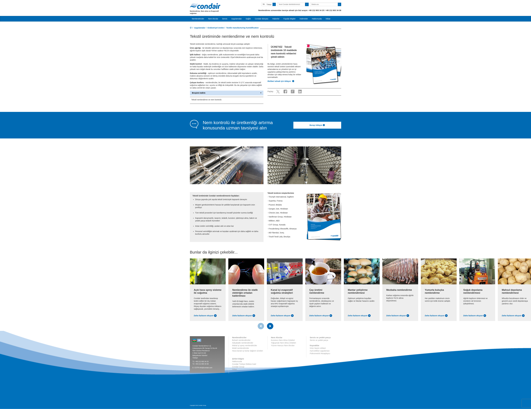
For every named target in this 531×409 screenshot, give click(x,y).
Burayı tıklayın (317, 125)
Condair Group (238, 367)
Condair (205, 6)
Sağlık (248, 19)
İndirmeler (304, 19)
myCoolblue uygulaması (319, 351)
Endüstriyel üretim (216, 28)
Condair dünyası (261, 19)
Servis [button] (224, 19)
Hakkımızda (317, 19)
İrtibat (328, 19)
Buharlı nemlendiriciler (241, 340)
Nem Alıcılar (213, 19)
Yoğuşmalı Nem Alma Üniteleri (283, 343)
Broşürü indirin (226, 93)
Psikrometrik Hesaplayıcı (320, 353)
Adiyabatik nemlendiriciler (242, 343)
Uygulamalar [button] (236, 19)
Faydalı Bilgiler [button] (289, 19)
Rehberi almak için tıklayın (280, 81)
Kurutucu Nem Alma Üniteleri (283, 340)
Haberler (275, 19)
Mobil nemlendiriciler (240, 348)
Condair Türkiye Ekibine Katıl (244, 364)
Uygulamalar (199, 28)
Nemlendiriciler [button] (198, 19)
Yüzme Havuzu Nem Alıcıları (283, 345)
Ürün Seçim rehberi (318, 348)
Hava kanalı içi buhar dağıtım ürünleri (247, 351)
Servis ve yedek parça (319, 340)
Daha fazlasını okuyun (205, 315)
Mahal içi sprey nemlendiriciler (244, 345)
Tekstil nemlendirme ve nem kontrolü (206, 100)
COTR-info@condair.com (203, 368)
